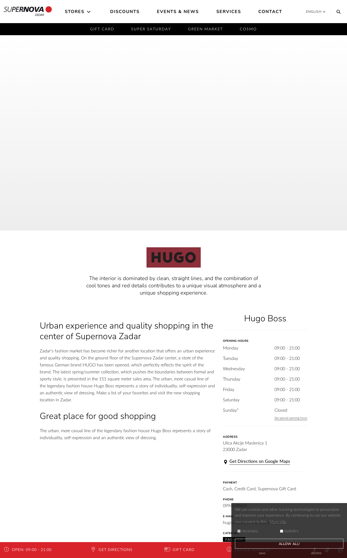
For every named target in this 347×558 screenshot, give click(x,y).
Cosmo (248, 29)
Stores (74, 11)
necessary (247, 531)
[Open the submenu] (89, 12)
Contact (270, 11)
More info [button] (277, 522)
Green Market (205, 29)
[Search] (337, 11)
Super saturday (151, 29)
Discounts (125, 11)
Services (228, 11)
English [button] (315, 11)
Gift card (102, 29)
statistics (289, 531)
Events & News (178, 11)
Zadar (28, 11)
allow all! (289, 544)
